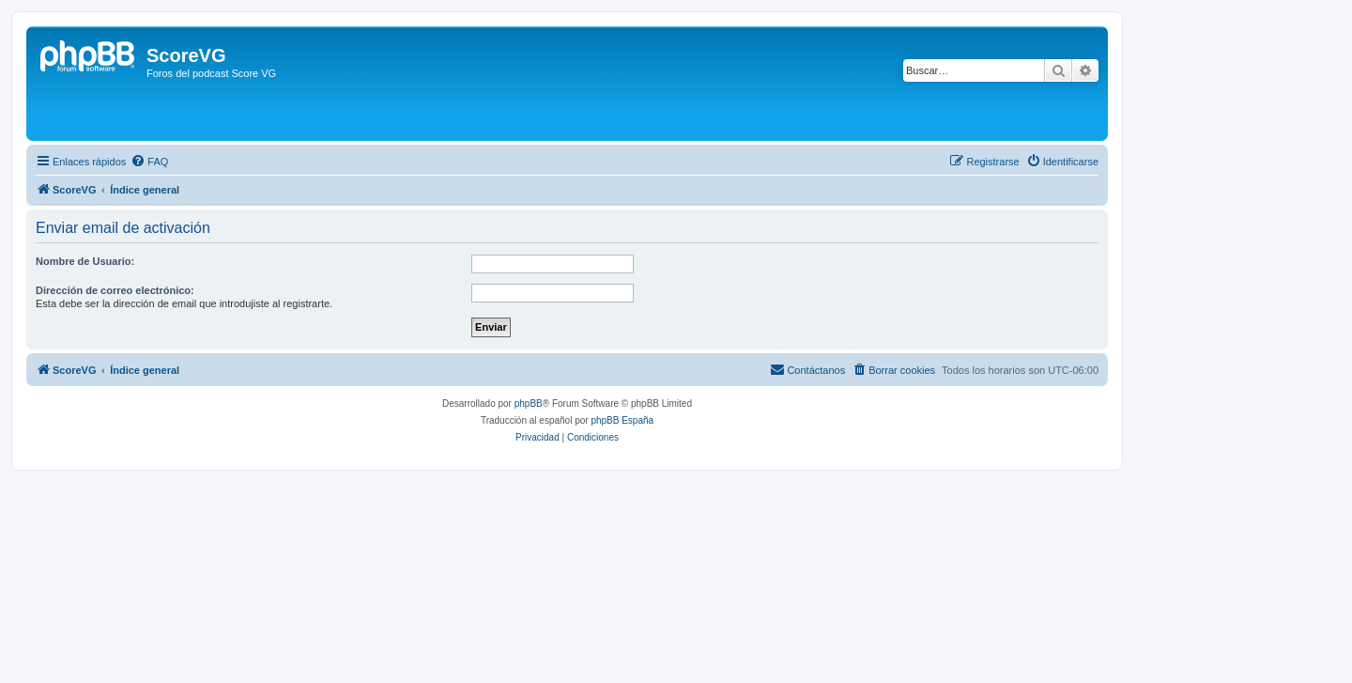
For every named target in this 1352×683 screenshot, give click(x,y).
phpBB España (622, 420)
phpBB (529, 403)
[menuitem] (149, 161)
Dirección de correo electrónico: (115, 290)
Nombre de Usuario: (85, 261)
